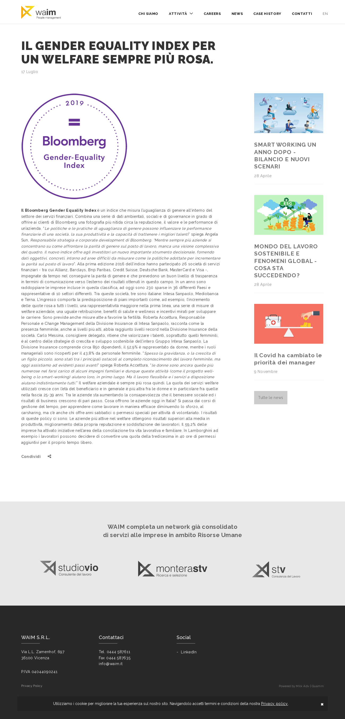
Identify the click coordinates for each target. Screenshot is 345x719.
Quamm (318, 686)
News (237, 14)
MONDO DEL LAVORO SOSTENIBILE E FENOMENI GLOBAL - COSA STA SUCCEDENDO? (286, 261)
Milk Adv (302, 686)
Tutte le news (270, 397)
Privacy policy (274, 703)
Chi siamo (148, 14)
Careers (212, 14)
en (325, 14)
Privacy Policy (31, 686)
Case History (267, 14)
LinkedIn (189, 652)
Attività (178, 14)
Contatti (302, 14)
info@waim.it (110, 664)
